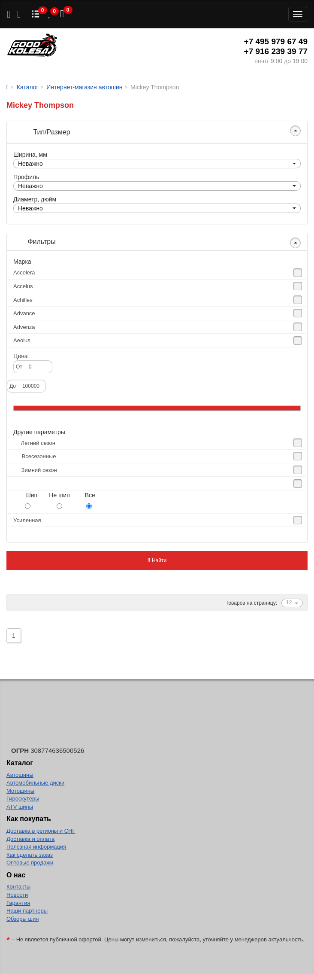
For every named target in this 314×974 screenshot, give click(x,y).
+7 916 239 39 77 (276, 51)
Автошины (19, 775)
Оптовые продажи (29, 862)
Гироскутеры (22, 798)
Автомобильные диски (35, 782)
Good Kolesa (32, 46)
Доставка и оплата (30, 839)
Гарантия (18, 903)
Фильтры (34, 241)
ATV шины (19, 807)
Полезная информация (36, 846)
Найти (157, 560)
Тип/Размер (41, 132)
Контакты (18, 886)
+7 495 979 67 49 (276, 41)
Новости (17, 895)
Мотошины (20, 791)
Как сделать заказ (29, 855)
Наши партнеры (27, 910)
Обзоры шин (22, 919)
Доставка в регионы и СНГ (40, 831)
